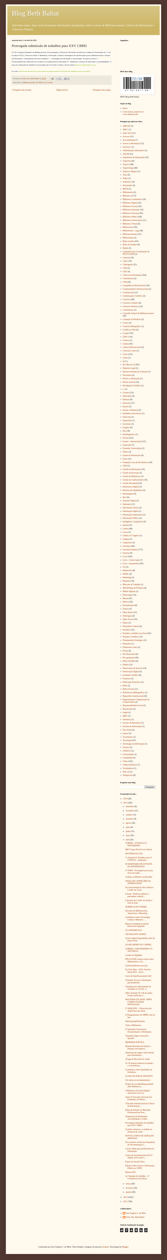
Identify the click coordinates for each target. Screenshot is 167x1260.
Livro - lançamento (130, 563)
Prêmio (126, 665)
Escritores (127, 424)
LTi (124, 567)
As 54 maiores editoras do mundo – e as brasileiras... (139, 1064)
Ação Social (128, 133)
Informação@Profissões (135, 1021)
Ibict (125, 497)
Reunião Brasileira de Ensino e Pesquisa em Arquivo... (138, 1047)
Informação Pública (131, 518)
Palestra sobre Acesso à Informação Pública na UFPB (139, 1167)
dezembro (130, 806)
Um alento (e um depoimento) (137, 1080)
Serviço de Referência (132, 723)
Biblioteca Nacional (131, 213)
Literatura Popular (130, 550)
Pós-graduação (129, 658)
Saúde (125, 712)
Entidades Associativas (132, 413)
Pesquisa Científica (131, 637)
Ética (125, 431)
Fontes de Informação (132, 455)
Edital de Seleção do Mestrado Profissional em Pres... (137, 1111)
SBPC (125, 716)
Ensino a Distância (130, 410)
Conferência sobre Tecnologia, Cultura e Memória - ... (137, 918)
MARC (126, 574)
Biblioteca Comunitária (132, 199)
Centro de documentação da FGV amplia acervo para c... (139, 1156)
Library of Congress (131, 535)
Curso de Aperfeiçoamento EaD (138, 976)
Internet (126, 525)
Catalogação (128, 264)
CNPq (125, 282)
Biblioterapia (128, 238)
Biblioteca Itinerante (131, 210)
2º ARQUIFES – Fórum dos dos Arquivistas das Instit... (138, 1009)
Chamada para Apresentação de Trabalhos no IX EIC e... (138, 987)
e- (123, 389)
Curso (125, 354)
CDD (125, 268)
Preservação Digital (131, 671)
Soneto (125, 733)
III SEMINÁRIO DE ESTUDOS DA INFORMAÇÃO (138, 865)
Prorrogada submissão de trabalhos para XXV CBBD (139, 1124)
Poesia (125, 651)
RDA (125, 686)
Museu (125, 598)
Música (126, 602)
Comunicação (128, 292)
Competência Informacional (134, 285)
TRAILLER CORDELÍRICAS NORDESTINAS (138, 882)
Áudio (125, 178)
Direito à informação (131, 378)
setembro (130, 819)
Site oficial (127, 730)
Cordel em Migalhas (133, 955)
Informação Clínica (131, 508)
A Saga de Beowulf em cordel (137, 1059)
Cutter (125, 358)
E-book (126, 393)
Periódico (127, 630)
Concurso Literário (130, 303)
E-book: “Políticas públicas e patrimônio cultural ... (137, 895)
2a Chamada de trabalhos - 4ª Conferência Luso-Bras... (137, 1177)
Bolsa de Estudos (130, 244)
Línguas (126, 539)
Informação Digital (130, 511)
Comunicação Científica (133, 296)
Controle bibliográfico (132, 326)
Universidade (128, 754)
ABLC (125, 129)
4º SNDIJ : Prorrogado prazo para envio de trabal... (139, 871)
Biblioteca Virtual (130, 224)
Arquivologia (128, 168)
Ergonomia (127, 420)
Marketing (127, 577)
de (124, 361)
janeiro (129, 1192)
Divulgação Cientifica (132, 385)
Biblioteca (127, 196)
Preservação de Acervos (132, 668)
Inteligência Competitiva (133, 522)
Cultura (126, 344)
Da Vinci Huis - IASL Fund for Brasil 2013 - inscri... (138, 970)
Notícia (126, 609)
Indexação (127, 504)
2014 (125, 799)
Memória (126, 581)
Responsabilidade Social (133, 705)
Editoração (127, 396)
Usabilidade (128, 758)
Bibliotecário (128, 227)
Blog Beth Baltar (35, 13)
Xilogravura (128, 775)
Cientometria (128, 278)
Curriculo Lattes (129, 351)
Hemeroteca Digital (131, 487)
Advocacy (127, 147)
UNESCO (127, 751)
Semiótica (127, 719)
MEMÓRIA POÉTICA (134, 1042)
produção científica (131, 675)
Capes (125, 261)
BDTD (125, 189)
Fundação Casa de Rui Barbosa (135, 462)
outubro (129, 815)
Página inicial (62, 90)
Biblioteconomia (29, 82)
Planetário (127, 644)
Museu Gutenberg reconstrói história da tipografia (137, 925)
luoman (106, 1247)
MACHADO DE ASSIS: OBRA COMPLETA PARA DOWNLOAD (138, 1002)
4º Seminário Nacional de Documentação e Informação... (139, 1030)
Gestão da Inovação (131, 473)
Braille (125, 248)
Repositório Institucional (133, 696)
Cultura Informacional (132, 347)
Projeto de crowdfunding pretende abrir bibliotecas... (139, 1085)
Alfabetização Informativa (133, 150)
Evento (50, 82)
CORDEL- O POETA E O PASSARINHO (136, 844)
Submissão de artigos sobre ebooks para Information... (139, 1054)
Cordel (125, 333)
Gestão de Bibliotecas (132, 476)
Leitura (126, 529)
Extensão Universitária (132, 448)
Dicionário (127, 375)
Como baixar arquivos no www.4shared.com (133, 113)
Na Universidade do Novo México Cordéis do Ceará (139, 888)
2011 (125, 1201)
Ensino (125, 406)
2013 (125, 803)
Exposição (127, 445)
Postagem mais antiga (102, 90)
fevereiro (130, 1188)
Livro (125, 556)
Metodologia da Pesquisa (133, 588)
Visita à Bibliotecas (133, 1025)
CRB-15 (126, 337)
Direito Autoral (129, 382)
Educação (127, 403)
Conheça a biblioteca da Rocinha (138, 877)
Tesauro (126, 747)
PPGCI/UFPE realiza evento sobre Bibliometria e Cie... (139, 960)
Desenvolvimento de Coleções (135, 372)
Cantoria (126, 258)
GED (125, 466)
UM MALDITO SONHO (135, 934)
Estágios (126, 427)
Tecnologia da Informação (133, 744)
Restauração (128, 709)
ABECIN (126, 126)
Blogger (125, 1247)
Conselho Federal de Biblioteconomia (138, 313)
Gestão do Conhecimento (133, 480)
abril (128, 840)
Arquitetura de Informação (134, 157)
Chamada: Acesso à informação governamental (138, 981)
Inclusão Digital (129, 501)
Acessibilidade (129, 140)
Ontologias (127, 616)
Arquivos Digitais (130, 171)
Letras (125, 532)
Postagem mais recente (21, 90)
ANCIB (126, 154)
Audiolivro (127, 182)
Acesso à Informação (131, 143)
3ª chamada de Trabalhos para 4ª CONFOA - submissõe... (138, 858)
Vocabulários (128, 768)
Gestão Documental (131, 483)
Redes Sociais (128, 689)
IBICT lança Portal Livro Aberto (138, 849)
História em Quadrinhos (133, 490)
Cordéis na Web (129, 330)
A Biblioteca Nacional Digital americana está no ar (137, 1092)
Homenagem (128, 494)
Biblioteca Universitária (132, 220)
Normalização (128, 605)
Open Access (128, 619)
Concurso (127, 299)
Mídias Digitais (129, 591)
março (128, 1184)
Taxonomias (128, 737)
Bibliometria (128, 192)
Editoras (126, 399)
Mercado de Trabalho (131, 584)
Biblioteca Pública (130, 217)
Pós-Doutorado (129, 654)
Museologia (127, 595)
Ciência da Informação (132, 275)
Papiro (125, 623)
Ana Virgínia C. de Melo (136, 1213)
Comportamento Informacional (135, 289)
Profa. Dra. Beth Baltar (135, 1217)
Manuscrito (127, 570)
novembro (130, 811)
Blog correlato (128, 241)
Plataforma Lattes (130, 647)
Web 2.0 (126, 772)
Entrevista (127, 417)
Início (125, 108)
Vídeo (125, 761)
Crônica (126, 340)
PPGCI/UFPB (128, 661)
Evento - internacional (132, 441)
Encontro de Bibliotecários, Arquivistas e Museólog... (137, 912)
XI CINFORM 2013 (133, 930)
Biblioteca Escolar (130, 206)
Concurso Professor (131, 306)
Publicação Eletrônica (132, 682)
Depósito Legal (129, 368)
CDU (125, 271)
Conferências (128, 310)
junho (128, 831)
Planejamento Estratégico (133, 640)
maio (128, 835)
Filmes (125, 452)
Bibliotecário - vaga (131, 231)
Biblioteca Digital (130, 203)
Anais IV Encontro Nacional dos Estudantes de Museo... (138, 1098)
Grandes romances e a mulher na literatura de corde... (138, 1130)
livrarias (126, 553)
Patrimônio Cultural (131, 626)
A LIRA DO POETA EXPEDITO (139, 1076)
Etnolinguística (129, 434)
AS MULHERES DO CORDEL (138, 945)
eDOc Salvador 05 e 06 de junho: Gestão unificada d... (139, 994)
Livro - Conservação (131, 560)
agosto (129, 823)
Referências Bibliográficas (134, 692)
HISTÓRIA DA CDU (134, 854)
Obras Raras (128, 612)
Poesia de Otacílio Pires (135, 1162)
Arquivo (126, 164)
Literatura (127, 546)
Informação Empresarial (133, 515)
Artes (125, 175)
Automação (127, 185)
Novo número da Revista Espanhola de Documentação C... (140, 1143)
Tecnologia (127, 740)
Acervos (126, 136)
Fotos (125, 459)
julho (128, 827)
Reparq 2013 (130, 1172)
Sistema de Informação (132, 726)
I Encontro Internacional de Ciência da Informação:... (140, 1104)
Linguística (127, 542)
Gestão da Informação (132, 469)
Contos (126, 323)
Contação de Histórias (132, 319)
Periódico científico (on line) (134, 633)
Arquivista (127, 161)
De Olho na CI (41, 82)
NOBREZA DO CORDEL (136, 907)
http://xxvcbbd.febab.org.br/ (85, 65)
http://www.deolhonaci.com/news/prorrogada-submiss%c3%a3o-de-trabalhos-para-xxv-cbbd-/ (54, 71)
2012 (125, 1197)
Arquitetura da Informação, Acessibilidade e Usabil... (136, 1117)
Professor (127, 678)
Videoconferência (130, 765)
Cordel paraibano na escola (136, 965)
